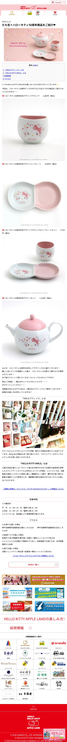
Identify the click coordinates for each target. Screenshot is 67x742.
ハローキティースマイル (11, 13)
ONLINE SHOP (55, 13)
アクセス (7, 79)
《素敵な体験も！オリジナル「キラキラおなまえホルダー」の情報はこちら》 (33, 489)
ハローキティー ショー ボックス (33, 13)
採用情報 (17, 627)
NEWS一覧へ (33, 564)
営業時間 (7, 76)
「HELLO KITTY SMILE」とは (14, 73)
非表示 (35, 65)
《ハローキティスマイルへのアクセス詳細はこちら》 (33, 555)
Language (57, 2)
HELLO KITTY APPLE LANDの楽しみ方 (33, 618)
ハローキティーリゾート (33, 7)
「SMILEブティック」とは (13, 70)
